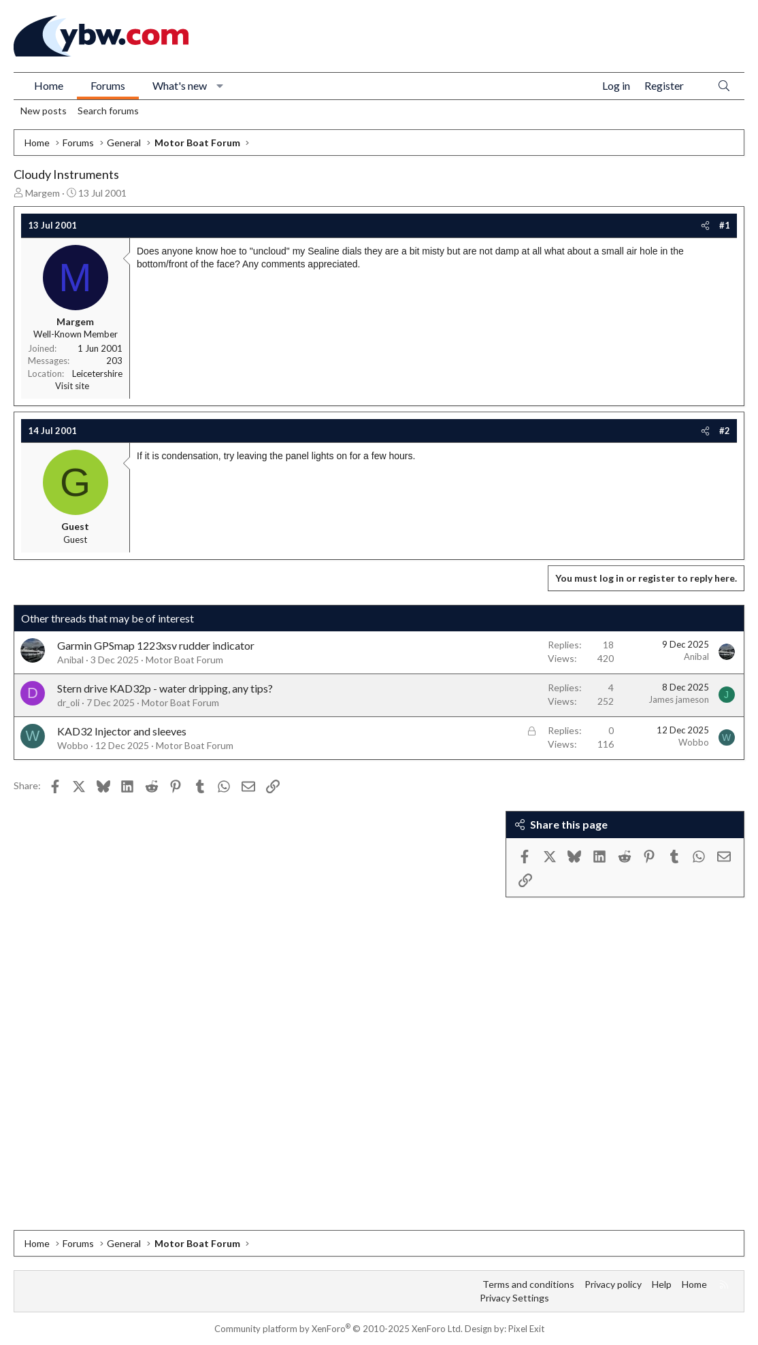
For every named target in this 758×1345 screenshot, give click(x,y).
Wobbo (72, 745)
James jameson (678, 699)
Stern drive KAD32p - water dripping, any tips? (165, 688)
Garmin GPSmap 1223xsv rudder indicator (155, 645)
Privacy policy (613, 1284)
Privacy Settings (514, 1298)
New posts (43, 110)
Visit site (72, 385)
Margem (42, 193)
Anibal (70, 659)
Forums (107, 85)
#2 (724, 430)
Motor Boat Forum (184, 659)
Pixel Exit (526, 1328)
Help (662, 1284)
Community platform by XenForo (338, 1328)
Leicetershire (97, 373)
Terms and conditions (528, 1284)
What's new (179, 85)
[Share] (705, 225)
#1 (724, 225)
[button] (220, 86)
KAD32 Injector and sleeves (121, 731)
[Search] (724, 86)
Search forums (108, 110)
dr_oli (68, 702)
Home (48, 85)
